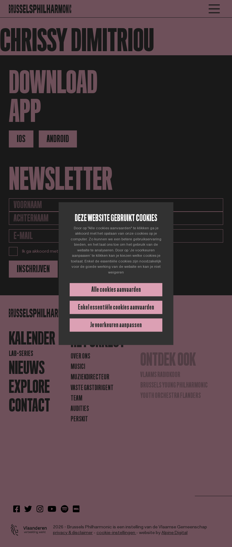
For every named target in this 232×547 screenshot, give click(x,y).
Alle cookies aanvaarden (116, 289)
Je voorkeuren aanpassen (116, 325)
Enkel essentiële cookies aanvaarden (116, 307)
